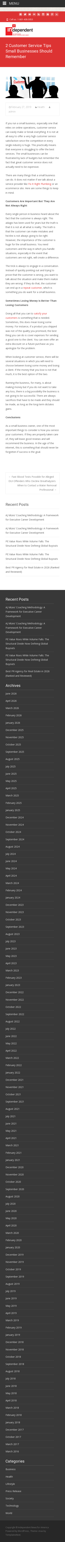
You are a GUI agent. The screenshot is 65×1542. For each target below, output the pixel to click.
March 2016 (12, 1451)
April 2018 (11, 1400)
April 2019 (11, 1313)
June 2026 (11, 693)
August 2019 (13, 1283)
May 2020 (11, 1218)
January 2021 (13, 1160)
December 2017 (15, 1429)
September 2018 (15, 1364)
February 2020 (14, 1240)
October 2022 (13, 1007)
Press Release (13, 1491)
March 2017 (12, 1444)
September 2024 (15, 839)
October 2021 (13, 1094)
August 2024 (13, 846)
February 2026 (14, 715)
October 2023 (13, 919)
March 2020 (12, 1232)
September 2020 (15, 1189)
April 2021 (11, 1138)
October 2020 (13, 1181)
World (9, 1513)
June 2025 (11, 773)
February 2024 (14, 890)
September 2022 (15, 1014)
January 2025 (13, 810)
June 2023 (11, 948)
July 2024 (11, 853)
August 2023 (13, 934)
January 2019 (13, 1334)
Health (41, 107)
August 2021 (13, 1108)
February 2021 (14, 1152)
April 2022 (11, 1050)
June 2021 (11, 1123)
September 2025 (15, 751)
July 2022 (11, 1028)
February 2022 (14, 1065)
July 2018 (11, 1378)
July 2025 (11, 766)
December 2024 (15, 817)
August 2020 (13, 1196)
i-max (41, 1531)
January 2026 (13, 722)
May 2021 (11, 1130)
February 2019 (14, 1327)
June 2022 (11, 1036)
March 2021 (12, 1145)
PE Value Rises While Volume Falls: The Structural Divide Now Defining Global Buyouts (27, 644)
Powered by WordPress (17, 1531)
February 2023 (14, 977)
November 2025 (15, 737)
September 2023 (15, 926)
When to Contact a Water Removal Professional (37, 487)
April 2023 (11, 963)
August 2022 (13, 1021)
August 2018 (13, 1371)
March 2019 (12, 1320)
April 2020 (11, 1225)
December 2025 (15, 730)
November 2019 (15, 1262)
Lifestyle (10, 1484)
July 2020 (11, 1203)
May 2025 (11, 781)
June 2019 (11, 1298)
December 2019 (15, 1254)
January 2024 (13, 897)
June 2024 (11, 861)
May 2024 (11, 868)
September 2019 (15, 1276)
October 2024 (13, 832)
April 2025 (11, 788)
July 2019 (11, 1291)
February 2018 (14, 1415)
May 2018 (11, 1393)
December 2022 (15, 992)
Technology (12, 1505)
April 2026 (11, 700)
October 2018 (13, 1356)
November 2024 (15, 824)
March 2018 (12, 1407)
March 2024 (12, 883)
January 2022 (13, 1072)
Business (11, 1469)
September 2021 (15, 1101)
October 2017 (13, 1437)
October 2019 (13, 1269)
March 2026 (12, 708)
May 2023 (11, 956)
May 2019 (11, 1305)
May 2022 (11, 1043)
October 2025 (13, 744)
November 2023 (15, 912)
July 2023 (11, 941)
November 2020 (15, 1174)
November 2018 (15, 1349)
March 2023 (12, 970)
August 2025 (13, 759)
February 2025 (14, 803)
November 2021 (15, 1087)
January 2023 (13, 985)
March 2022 (12, 1057)
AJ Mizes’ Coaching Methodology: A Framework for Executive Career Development (25, 612)
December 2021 (15, 1079)
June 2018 (11, 1386)
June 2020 (11, 1211)
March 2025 (12, 795)
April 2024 (11, 875)
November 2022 (15, 999)
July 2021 (11, 1116)
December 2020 (15, 1167)
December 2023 (15, 904)
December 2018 (15, 1342)
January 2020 (13, 1247)
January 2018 (13, 1422)
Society (10, 1498)
